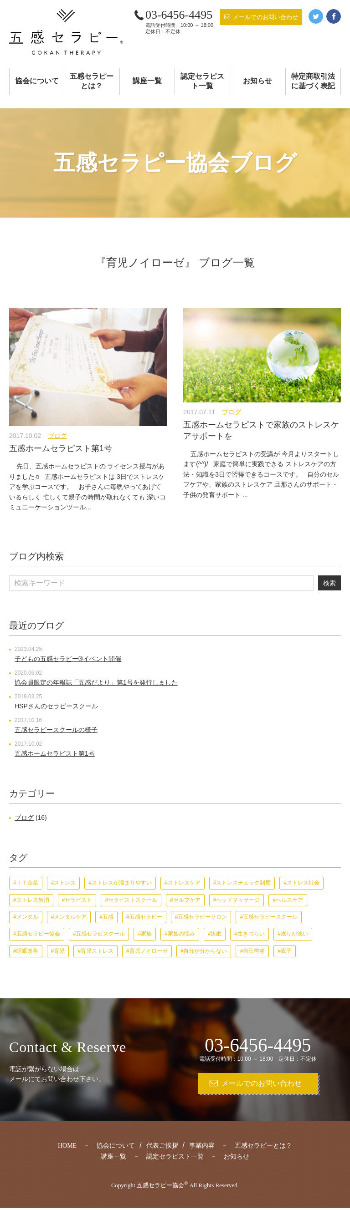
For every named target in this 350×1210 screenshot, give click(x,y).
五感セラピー (145, 917)
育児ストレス (97, 951)
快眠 (216, 934)
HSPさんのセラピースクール (56, 706)
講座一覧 (147, 81)
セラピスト (78, 900)
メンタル (27, 917)
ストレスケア (184, 883)
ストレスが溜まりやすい (122, 883)
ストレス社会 (303, 883)
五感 (108, 917)
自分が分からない (205, 951)
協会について (37, 81)
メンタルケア (70, 917)
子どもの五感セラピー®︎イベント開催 (68, 659)
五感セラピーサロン (202, 917)
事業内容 (202, 1147)
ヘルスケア (289, 900)
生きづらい (251, 934)
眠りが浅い (294, 934)
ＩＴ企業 (27, 883)
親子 (286, 951)
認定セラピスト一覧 (202, 81)
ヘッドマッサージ (238, 900)
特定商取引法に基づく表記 (313, 81)
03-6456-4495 (178, 15)
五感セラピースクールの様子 (56, 730)
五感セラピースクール (270, 917)
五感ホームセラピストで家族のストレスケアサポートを (261, 430)
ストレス (65, 883)
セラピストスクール (132, 900)
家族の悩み (181, 934)
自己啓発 (254, 951)
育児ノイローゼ (148, 951)
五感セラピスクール (100, 934)
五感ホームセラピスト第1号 (60, 448)
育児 (59, 951)
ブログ (57, 435)
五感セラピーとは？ (91, 81)
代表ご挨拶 (162, 1147)
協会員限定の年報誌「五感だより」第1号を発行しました (96, 682)
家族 (146, 934)
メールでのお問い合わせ (265, 17)
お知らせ (257, 81)
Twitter (316, 16)
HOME (67, 1147)
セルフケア (187, 900)
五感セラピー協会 (38, 934)
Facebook (333, 16)
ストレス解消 (32, 900)
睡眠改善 (27, 951)
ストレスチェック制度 (243, 883)
